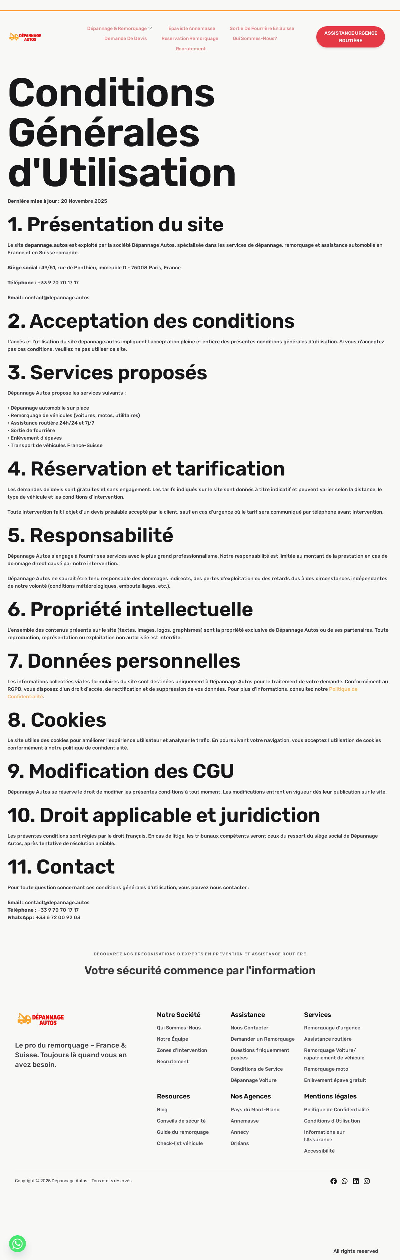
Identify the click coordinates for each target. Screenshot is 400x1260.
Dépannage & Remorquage (129, 30)
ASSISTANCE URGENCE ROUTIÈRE (350, 36)
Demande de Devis (118, 44)
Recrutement (269, 44)
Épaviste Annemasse (191, 30)
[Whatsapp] (17, 1243)
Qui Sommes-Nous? (228, 44)
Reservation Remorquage (172, 44)
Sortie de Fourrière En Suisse (252, 30)
